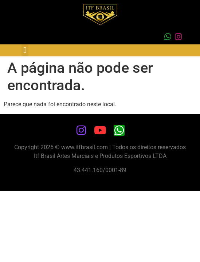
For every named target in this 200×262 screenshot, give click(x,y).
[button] (24, 50)
